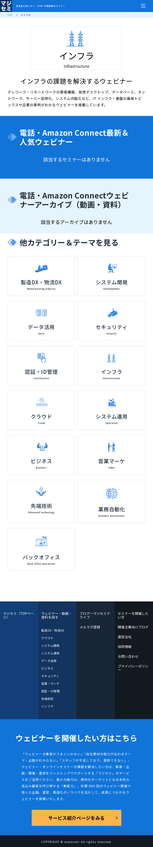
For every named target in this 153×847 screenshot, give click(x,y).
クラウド (47, 638)
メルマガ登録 (89, 626)
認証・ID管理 (50, 691)
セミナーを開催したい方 (133, 615)
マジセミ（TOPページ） (18, 615)
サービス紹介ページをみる (76, 817)
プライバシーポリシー (133, 668)
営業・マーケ (50, 683)
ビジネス (47, 668)
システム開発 (50, 645)
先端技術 (47, 699)
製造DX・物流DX (52, 630)
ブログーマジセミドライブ (94, 615)
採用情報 (124, 646)
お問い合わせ (128, 656)
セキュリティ (50, 676)
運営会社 (124, 636)
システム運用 (50, 653)
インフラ (47, 706)
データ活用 (48, 661)
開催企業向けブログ (133, 626)
